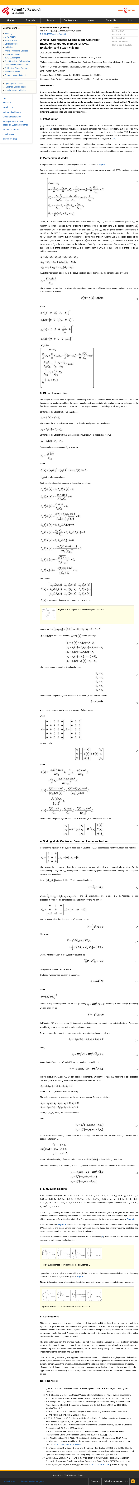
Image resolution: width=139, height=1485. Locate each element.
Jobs (130, 20)
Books (50, 20)
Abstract (115, 28)
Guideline (8, 47)
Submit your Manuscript (115, 1481)
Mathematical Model (11, 112)
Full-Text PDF (117, 31)
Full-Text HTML (118, 35)
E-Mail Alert (9, 1481)
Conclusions (8, 134)
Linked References (119, 41)
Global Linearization (11, 117)
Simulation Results (11, 129)
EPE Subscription (11, 58)
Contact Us (82, 1475)
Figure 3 (80, 1276)
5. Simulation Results (53, 1188)
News (91, 20)
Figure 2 (130, 1219)
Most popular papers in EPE (16, 65)
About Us (111, 20)
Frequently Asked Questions (16, 75)
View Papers (9, 37)
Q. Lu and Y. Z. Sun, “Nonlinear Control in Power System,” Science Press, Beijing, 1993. (84, 1388)
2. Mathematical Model (54, 158)
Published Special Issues (14, 87)
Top (4, 98)
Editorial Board (10, 44)
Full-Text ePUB (118, 38)
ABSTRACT (47, 85)
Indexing (7, 33)
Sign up (94, 1481)
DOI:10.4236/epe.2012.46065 (53, 34)
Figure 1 (102, 165)
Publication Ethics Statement (16, 68)
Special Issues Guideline (14, 90)
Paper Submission (12, 54)
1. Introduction (49, 118)
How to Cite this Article (121, 45)
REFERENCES (49, 1381)
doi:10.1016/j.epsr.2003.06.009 (67, 1445)
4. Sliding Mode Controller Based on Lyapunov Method (74, 841)
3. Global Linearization (54, 393)
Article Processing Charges (15, 51)
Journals (30, 20)
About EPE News (11, 72)
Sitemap (73, 1475)
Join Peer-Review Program (31, 1481)
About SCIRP (64, 1475)
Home (10, 20)
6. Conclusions (49, 1316)
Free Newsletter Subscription (16, 61)
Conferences (71, 20)
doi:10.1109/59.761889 (99, 1464)
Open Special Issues (13, 83)
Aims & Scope (10, 40)
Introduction (7, 107)
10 (113, 139)
